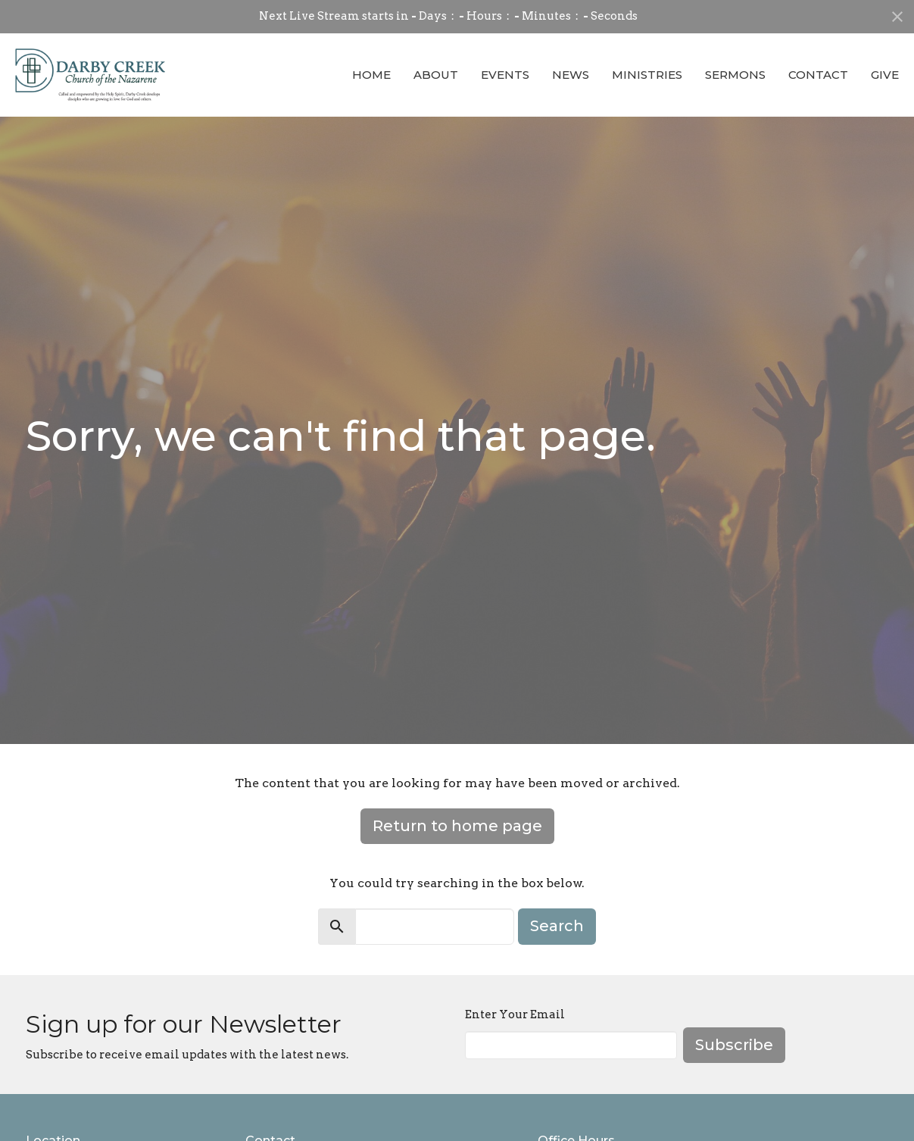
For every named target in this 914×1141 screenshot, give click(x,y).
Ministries (647, 74)
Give (885, 74)
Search (557, 926)
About (435, 74)
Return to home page (457, 826)
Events (505, 74)
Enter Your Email (515, 1014)
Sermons (735, 74)
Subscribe (734, 1045)
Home (371, 74)
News (570, 74)
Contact (818, 74)
